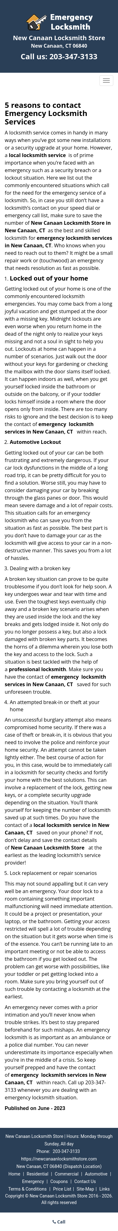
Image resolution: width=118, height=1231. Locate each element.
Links (104, 1189)
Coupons (59, 1181)
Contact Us (85, 1181)
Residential (37, 1173)
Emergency (33, 1181)
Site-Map (85, 1189)
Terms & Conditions (27, 1189)
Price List (62, 1189)
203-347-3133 (73, 56)
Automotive (96, 1173)
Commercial (66, 1173)
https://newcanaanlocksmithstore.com (59, 1158)
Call (59, 1222)
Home (14, 1173)
